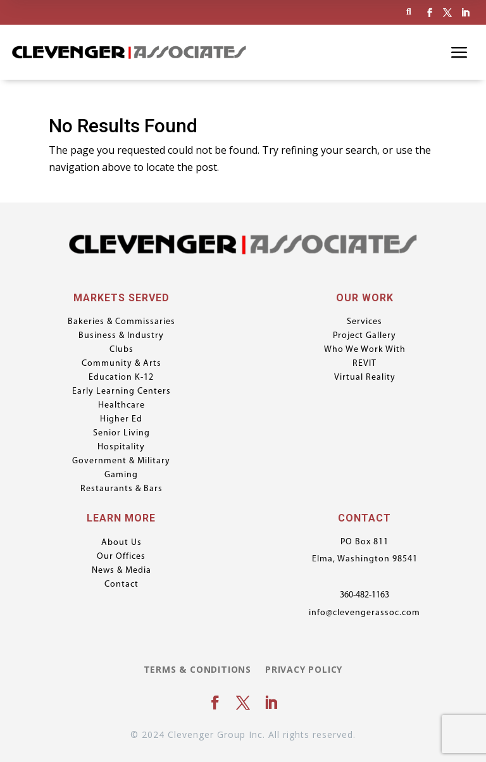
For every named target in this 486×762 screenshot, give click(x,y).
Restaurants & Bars (121, 489)
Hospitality (121, 447)
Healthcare (121, 405)
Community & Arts (121, 363)
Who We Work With (365, 350)
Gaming (121, 475)
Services (364, 322)
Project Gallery (364, 336)
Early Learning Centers (121, 391)
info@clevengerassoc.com (364, 613)
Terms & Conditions (197, 670)
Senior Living (121, 433)
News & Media (121, 570)
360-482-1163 (364, 595)
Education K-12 (121, 377)
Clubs (121, 350)
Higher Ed (121, 419)
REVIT (364, 363)
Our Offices (121, 557)
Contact (121, 584)
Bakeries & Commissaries (121, 322)
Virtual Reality (365, 377)
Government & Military (121, 461)
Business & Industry (121, 336)
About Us (121, 543)
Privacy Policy (303, 670)
